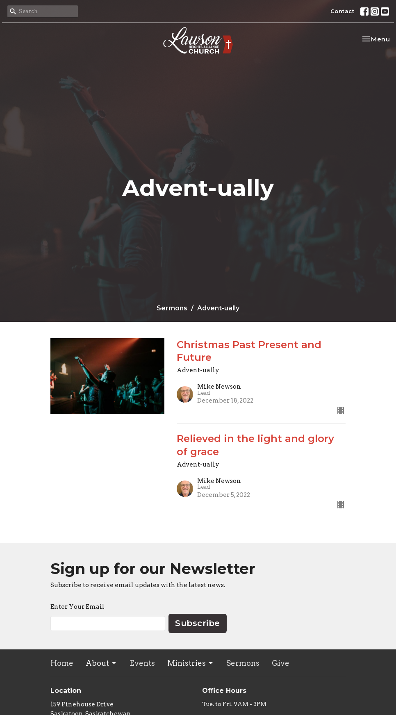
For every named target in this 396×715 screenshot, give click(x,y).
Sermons (172, 308)
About (101, 663)
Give (280, 663)
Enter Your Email (77, 606)
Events (142, 663)
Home (61, 663)
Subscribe (197, 623)
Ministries (190, 663)
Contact (342, 11)
